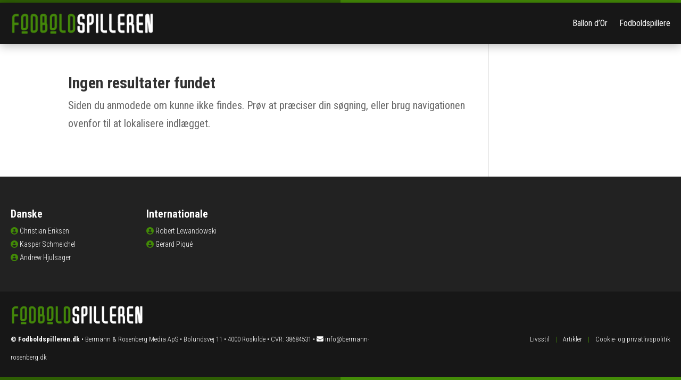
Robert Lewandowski (186, 231)
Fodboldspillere (644, 23)
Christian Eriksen (44, 231)
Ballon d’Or (590, 23)
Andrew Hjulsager (45, 257)
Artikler (572, 339)
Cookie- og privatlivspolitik (632, 339)
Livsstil (540, 339)
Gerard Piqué (174, 244)
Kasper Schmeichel (48, 244)
